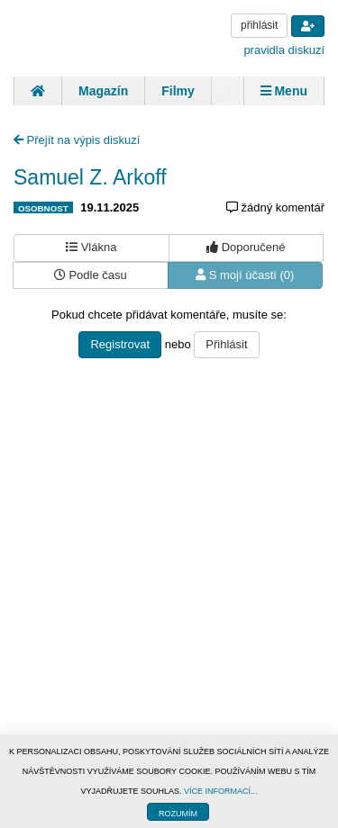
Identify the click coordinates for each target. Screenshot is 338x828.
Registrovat (120, 344)
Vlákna (91, 247)
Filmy (178, 91)
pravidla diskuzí (283, 50)
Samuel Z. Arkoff (90, 177)
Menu (283, 91)
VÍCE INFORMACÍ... (221, 791)
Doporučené (245, 247)
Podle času (90, 275)
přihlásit (259, 25)
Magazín (103, 91)
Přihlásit (226, 344)
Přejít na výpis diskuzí (77, 140)
